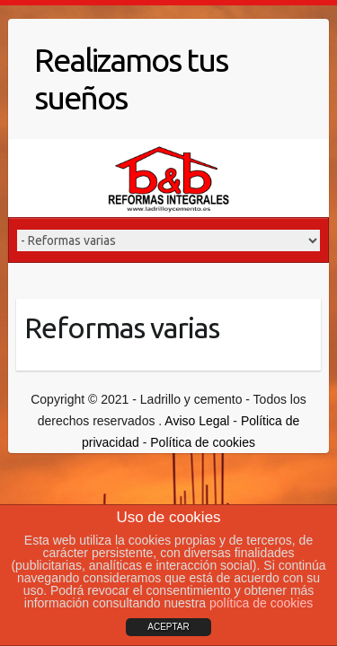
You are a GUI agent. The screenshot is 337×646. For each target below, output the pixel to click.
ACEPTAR (168, 627)
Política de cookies (202, 442)
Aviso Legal (196, 421)
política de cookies (261, 603)
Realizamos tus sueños (130, 78)
